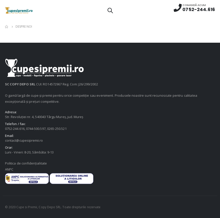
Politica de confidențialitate (26, 163)
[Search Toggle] (110, 10)
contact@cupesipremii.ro (24, 140)
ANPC (9, 169)
